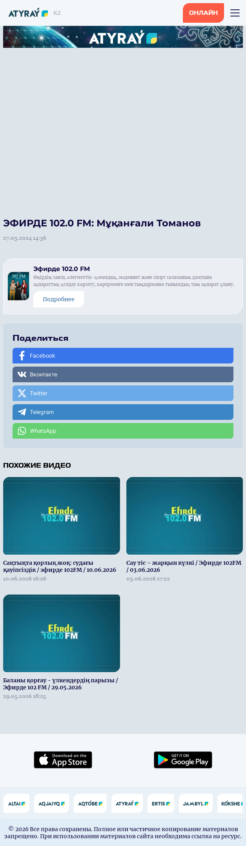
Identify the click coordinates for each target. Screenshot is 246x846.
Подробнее (59, 299)
